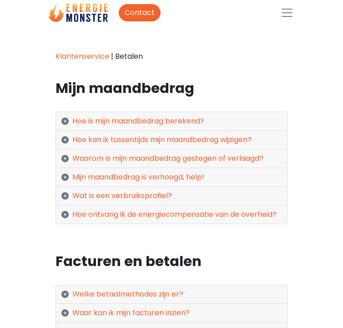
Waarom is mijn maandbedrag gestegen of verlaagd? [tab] (168, 158)
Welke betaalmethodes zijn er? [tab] (127, 294)
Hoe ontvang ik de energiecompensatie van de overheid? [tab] (174, 214)
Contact (140, 12)
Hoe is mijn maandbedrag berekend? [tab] (138, 121)
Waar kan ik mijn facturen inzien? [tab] (131, 313)
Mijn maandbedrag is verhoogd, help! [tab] (138, 177)
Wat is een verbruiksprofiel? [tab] (122, 195)
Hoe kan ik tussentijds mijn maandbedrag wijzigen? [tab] (162, 139)
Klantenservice (82, 56)
